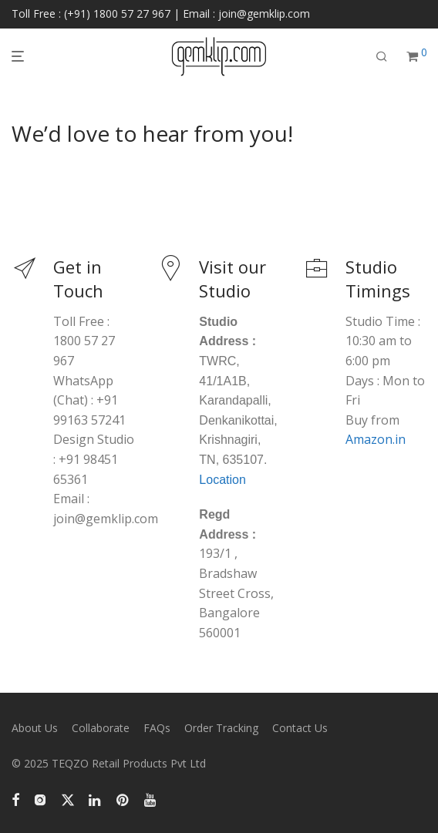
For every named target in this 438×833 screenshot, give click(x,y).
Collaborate (101, 727)
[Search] (381, 57)
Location (222, 479)
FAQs (156, 727)
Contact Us (300, 727)
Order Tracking (221, 727)
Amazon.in (375, 439)
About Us (35, 727)
